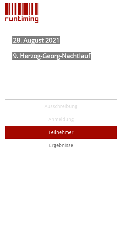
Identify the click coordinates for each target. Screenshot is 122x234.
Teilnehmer (61, 132)
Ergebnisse (61, 145)
